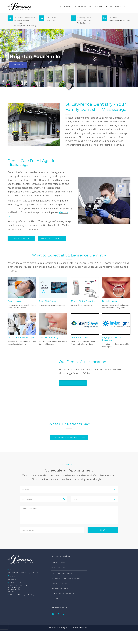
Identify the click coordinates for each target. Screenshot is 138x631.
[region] (69, 60)
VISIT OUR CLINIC (72, 383)
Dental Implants (58, 568)
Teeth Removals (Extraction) (63, 593)
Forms (109, 6)
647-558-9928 (52, 18)
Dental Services (64, 6)
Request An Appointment (52, 238)
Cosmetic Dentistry (59, 583)
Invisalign (55, 599)
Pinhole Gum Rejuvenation (62, 573)
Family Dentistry (58, 563)
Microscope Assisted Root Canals (65, 578)
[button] (4, 60)
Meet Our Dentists (21, 238)
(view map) (18, 23)
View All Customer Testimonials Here (69, 438)
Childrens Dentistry (59, 588)
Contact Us (120, 6)
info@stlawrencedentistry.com (119, 20)
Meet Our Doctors (83, 6)
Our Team (99, 6)
